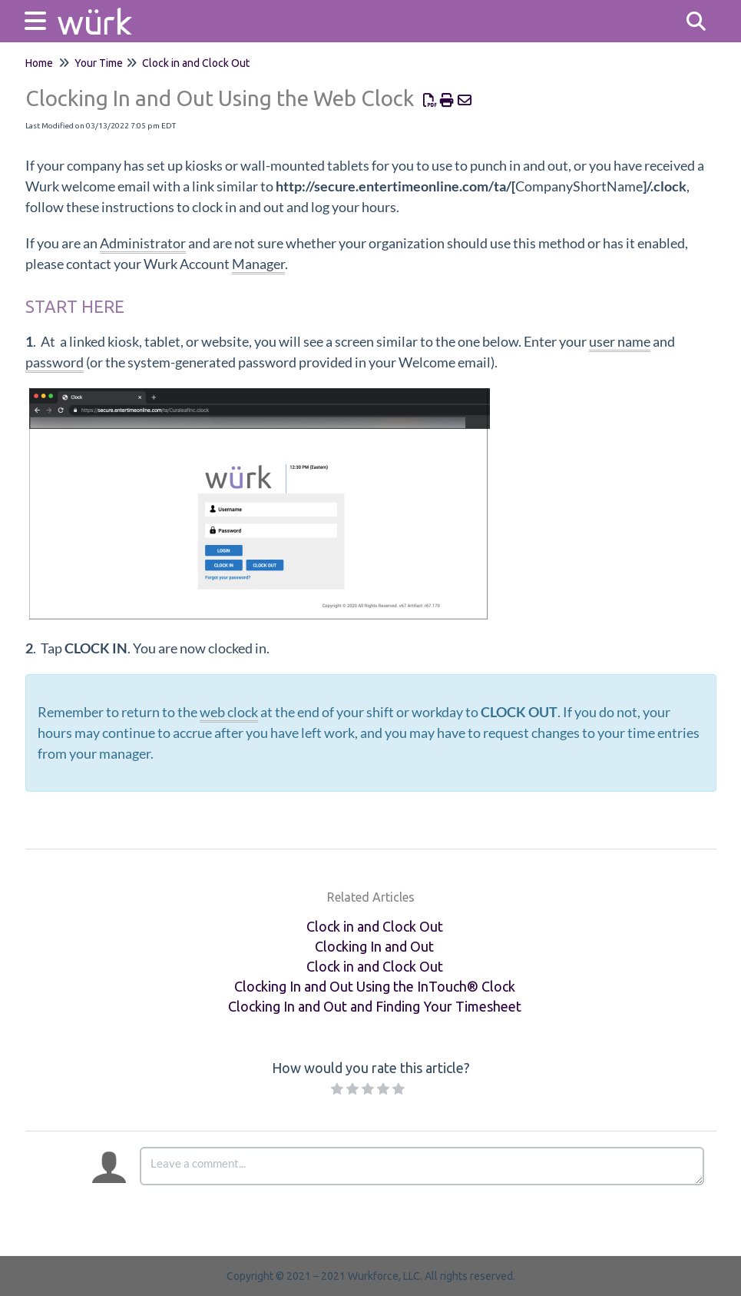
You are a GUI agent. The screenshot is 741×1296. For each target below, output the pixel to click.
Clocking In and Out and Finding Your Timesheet (374, 1006)
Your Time (98, 63)
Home (39, 63)
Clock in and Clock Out (196, 63)
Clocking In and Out (374, 946)
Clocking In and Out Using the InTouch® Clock (374, 986)
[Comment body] (422, 1166)
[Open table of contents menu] (38, 19)
